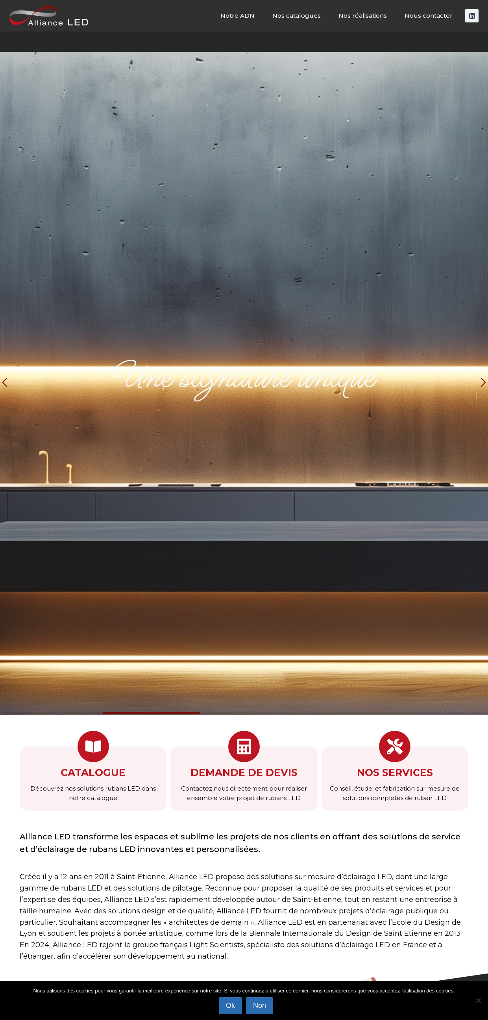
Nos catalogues (296, 15)
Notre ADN (237, 15)
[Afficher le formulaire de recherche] (475, 41)
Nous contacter (429, 15)
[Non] (478, 1000)
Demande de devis (244, 772)
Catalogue (93, 772)
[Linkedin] (472, 15)
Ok (230, 1005)
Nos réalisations (362, 15)
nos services (395, 772)
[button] (4, 383)
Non (259, 1005)
